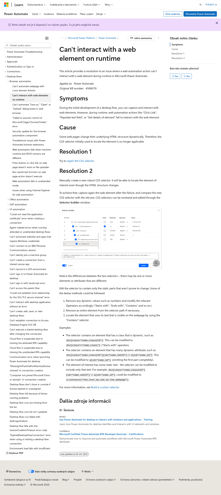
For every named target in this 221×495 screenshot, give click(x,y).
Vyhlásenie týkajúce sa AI (17, 479)
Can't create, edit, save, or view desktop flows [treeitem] (26, 313)
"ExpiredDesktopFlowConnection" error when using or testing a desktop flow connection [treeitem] (30, 439)
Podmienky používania (190, 479)
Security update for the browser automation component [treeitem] (29, 133)
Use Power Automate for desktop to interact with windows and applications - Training (105, 419)
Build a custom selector (105, 387)
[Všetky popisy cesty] (62, 38)
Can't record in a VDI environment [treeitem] (28, 269)
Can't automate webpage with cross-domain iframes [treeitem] (28, 88)
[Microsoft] (6, 4)
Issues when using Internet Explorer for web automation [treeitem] (31, 192)
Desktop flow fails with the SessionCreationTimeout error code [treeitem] (28, 428)
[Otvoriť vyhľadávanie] (200, 5)
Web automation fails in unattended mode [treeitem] (31, 183)
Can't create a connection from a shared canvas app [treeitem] (27, 262)
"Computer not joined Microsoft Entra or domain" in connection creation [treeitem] (30, 377)
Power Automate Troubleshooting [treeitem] (24, 51)
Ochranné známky (13, 484)
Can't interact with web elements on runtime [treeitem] (30, 97)
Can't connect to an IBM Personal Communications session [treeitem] (27, 248)
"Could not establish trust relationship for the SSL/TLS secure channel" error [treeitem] (30, 295)
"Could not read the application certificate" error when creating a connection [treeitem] (27, 218)
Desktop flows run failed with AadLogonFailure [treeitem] (25, 419)
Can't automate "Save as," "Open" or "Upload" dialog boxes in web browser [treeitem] (31, 109)
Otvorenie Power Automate (200, 14)
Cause (175, 49)
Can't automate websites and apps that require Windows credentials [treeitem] (30, 239)
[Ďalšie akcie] (159, 38)
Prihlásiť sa (211, 4)
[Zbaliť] (46, 38)
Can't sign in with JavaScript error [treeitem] (27, 283)
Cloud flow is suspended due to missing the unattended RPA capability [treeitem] (30, 350)
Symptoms (177, 44)
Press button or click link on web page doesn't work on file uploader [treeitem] (30, 165)
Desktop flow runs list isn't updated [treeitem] (28, 411)
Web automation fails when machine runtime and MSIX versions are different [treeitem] (31, 154)
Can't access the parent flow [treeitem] (25, 288)
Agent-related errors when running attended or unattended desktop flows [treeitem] (30, 229)
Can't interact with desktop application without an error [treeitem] (30, 304)
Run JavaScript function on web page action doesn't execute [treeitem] (29, 174)
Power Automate (107, 38)
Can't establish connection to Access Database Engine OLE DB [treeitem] (29, 322)
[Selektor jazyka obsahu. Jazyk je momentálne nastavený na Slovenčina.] (13, 471)
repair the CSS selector (80, 161)
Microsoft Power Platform (81, 38)
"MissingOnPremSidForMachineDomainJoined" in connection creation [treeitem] (30, 368)
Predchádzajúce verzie (46, 479)
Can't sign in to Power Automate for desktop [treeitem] (29, 276)
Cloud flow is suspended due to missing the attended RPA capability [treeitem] (28, 341)
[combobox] (27, 45)
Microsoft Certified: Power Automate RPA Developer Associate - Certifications (101, 434)
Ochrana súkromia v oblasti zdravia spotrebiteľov (146, 479)
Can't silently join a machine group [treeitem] (28, 255)
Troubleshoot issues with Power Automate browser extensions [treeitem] (28, 142)
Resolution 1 (178, 53)
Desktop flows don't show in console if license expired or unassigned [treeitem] (30, 386)
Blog (64, 479)
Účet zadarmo (172, 14)
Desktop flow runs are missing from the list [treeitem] (28, 405)
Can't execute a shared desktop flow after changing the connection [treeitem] (29, 331)
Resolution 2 (178, 58)
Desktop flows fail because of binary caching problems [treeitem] (28, 395)
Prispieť (78, 479)
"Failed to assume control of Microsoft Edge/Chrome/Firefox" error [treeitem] (29, 122)
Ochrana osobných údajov (100, 479)
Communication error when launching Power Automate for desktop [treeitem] (30, 359)
